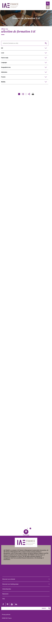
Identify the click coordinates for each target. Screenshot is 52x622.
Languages (4, 62)
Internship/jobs (6, 589)
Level (2, 53)
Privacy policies (6, 614)
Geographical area (6, 67)
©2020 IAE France (7, 618)
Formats (3, 77)
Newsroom (5, 594)
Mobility (3, 82)
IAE (2, 48)
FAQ (3, 599)
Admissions (4, 72)
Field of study (4, 57)
